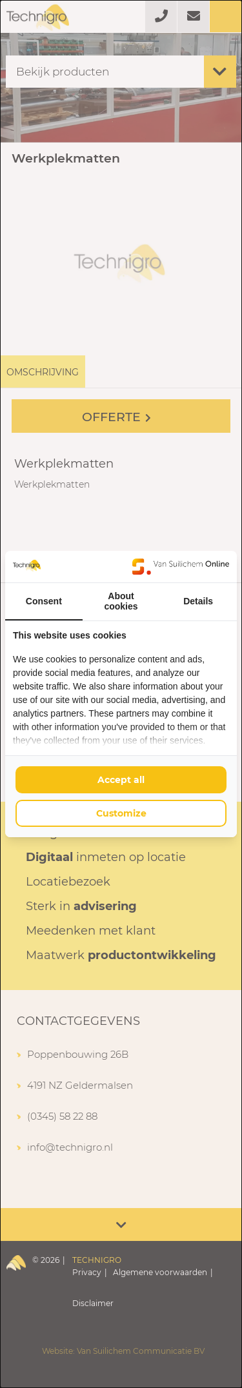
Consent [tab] (44, 601)
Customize (121, 813)
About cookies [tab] (120, 601)
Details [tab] (198, 601)
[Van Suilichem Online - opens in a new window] (180, 566)
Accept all (121, 780)
